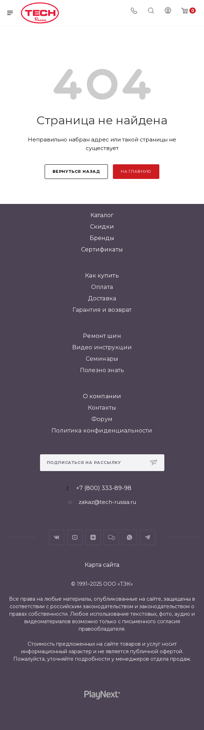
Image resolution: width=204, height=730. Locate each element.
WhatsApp (129, 537)
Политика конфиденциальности (101, 430)
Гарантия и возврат (102, 309)
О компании (102, 396)
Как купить (102, 275)
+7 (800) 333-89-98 (103, 488)
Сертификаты (102, 249)
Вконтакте (56, 537)
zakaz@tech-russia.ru (107, 502)
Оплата (102, 287)
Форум (102, 419)
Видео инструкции (102, 347)
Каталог (102, 215)
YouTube (75, 537)
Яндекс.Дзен (93, 537)
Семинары (102, 358)
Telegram (147, 537)
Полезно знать (102, 370)
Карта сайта (102, 564)
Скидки (102, 226)
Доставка (102, 298)
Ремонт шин (102, 335)
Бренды (102, 238)
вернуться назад (76, 171)
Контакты (102, 407)
